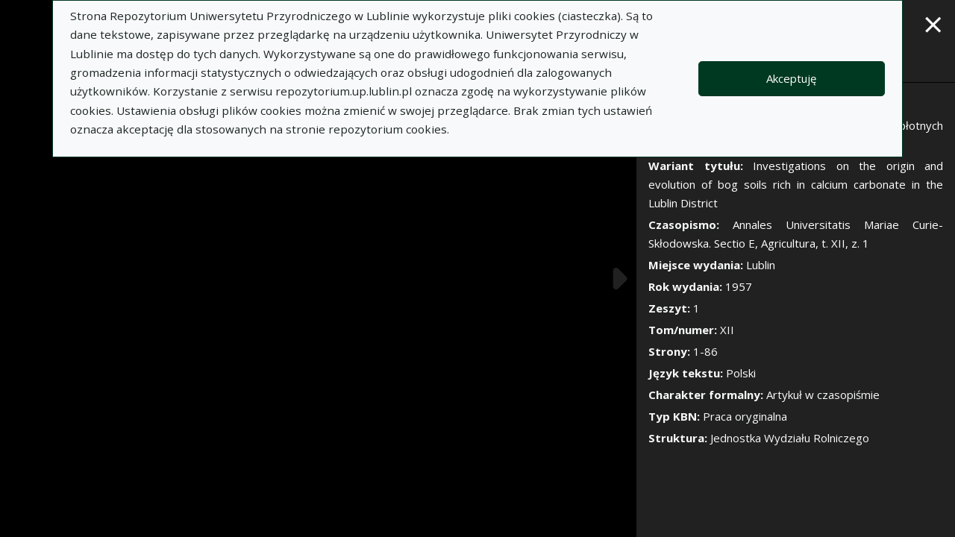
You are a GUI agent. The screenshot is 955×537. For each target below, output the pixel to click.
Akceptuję (791, 78)
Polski (741, 372)
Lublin (760, 264)
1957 (738, 286)
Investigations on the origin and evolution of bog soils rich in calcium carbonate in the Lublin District (795, 184)
